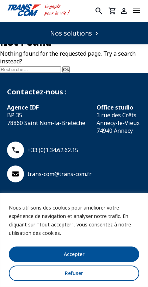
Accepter (74, 254)
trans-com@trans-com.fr (49, 174)
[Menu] (136, 11)
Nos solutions (71, 33)
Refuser (74, 273)
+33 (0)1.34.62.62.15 (42, 150)
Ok (66, 69)
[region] (74, 240)
